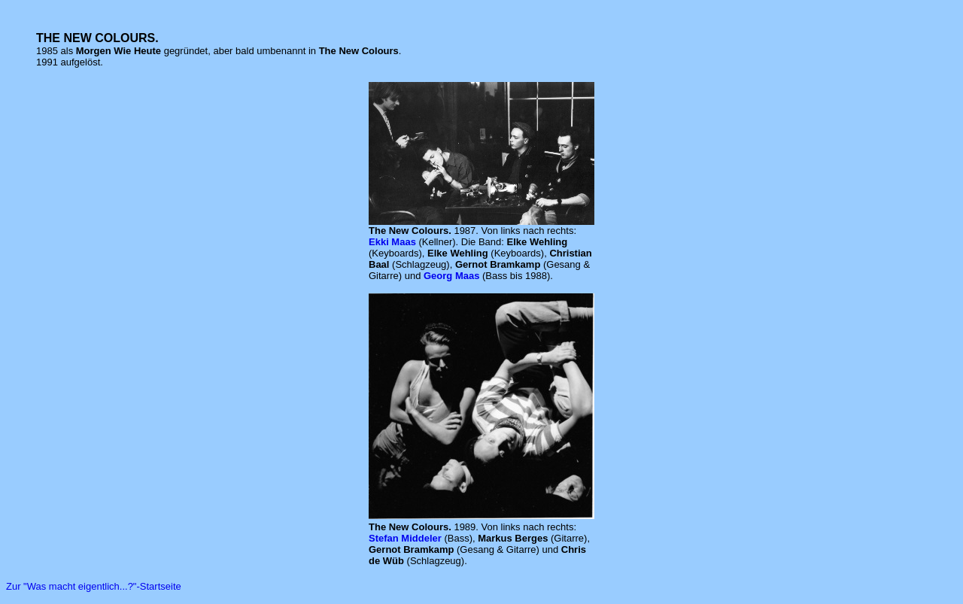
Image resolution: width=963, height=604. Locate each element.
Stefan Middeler (405, 538)
